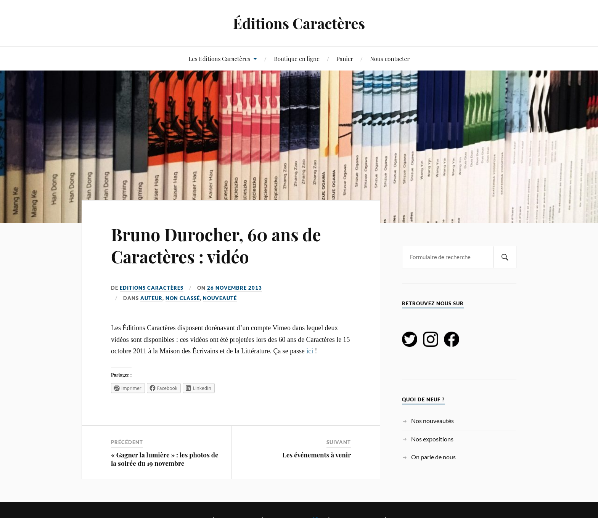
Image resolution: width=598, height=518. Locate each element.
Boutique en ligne (297, 59)
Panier (345, 59)
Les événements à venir (316, 455)
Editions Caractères (151, 288)
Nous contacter (390, 59)
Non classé (183, 298)
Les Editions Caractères (219, 59)
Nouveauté (220, 298)
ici (309, 351)
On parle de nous (433, 456)
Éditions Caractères (299, 23)
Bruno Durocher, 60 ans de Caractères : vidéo (216, 245)
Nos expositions (432, 439)
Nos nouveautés (432, 420)
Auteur (151, 298)
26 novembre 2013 (234, 288)
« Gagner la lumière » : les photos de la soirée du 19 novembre (164, 459)
